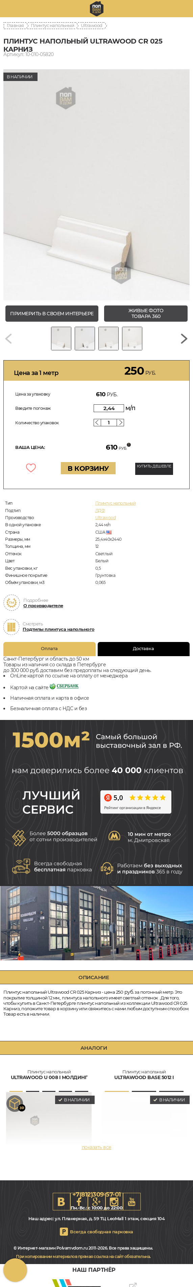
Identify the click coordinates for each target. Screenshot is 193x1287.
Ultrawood (91, 25)
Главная (15, 25)
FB (79, 1201)
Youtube (132, 1201)
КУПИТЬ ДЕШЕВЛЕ (154, 466)
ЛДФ (100, 510)
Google (96, 1201)
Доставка (143, 647)
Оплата (49, 647)
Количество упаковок (37, 422)
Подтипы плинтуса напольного (59, 629)
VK (61, 1201)
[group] (96, 184)
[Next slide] (184, 338)
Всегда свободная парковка (101, 1231)
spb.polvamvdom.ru (96, 8)
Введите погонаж (33, 408)
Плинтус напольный (52, 25)
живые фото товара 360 (145, 313)
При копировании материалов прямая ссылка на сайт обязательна (83, 1256)
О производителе (43, 605)
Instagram (114, 1201)
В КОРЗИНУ (88, 468)
